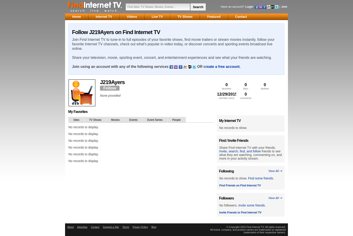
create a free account (222, 67)
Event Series (155, 119)
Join (284, 6)
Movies (115, 119)
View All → (275, 171)
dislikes (264, 86)
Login (249, 6)
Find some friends (260, 178)
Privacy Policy (140, 227)
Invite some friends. (252, 205)
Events (133, 119)
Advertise (82, 227)
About (70, 227)
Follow (109, 88)
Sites (76, 119)
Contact (95, 227)
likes (245, 86)
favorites (226, 86)
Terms (125, 227)
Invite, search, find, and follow (240, 151)
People (176, 119)
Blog (153, 227)
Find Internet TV (95, 7)
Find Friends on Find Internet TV (240, 185)
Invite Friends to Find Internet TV (240, 212)
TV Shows (95, 119)
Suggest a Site (111, 227)
